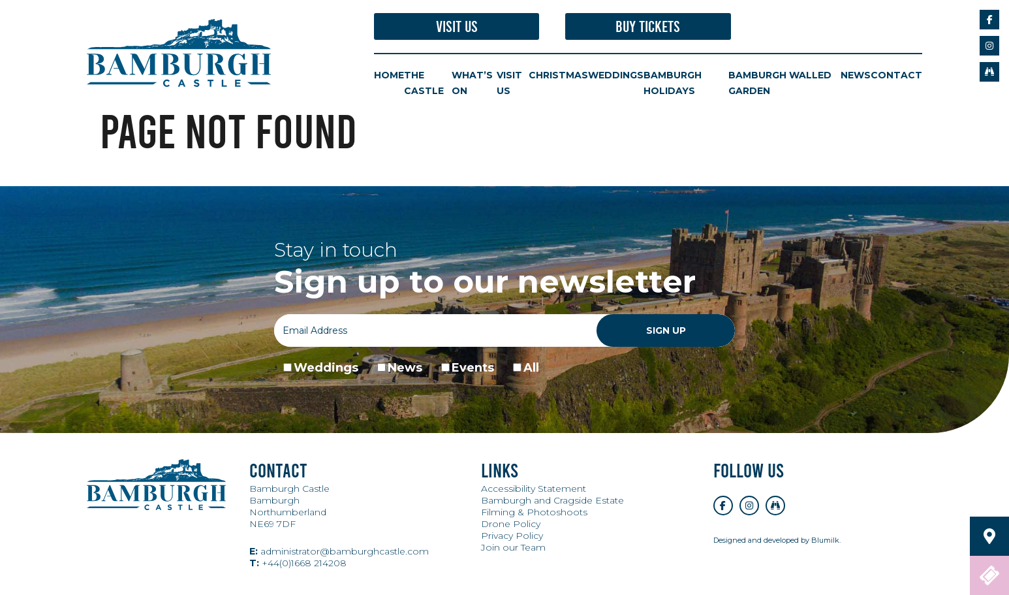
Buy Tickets (647, 27)
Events (473, 368)
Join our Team (513, 547)
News (856, 75)
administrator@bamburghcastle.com (339, 551)
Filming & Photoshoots (534, 512)
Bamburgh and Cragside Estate (552, 500)
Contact (896, 75)
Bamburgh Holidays (673, 83)
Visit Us (457, 27)
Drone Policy (510, 524)
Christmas (558, 75)
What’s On (472, 83)
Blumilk (825, 540)
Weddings (616, 75)
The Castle (424, 83)
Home (389, 75)
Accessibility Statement (533, 488)
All (531, 368)
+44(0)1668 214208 (298, 563)
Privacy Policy (512, 535)
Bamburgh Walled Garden (779, 83)
